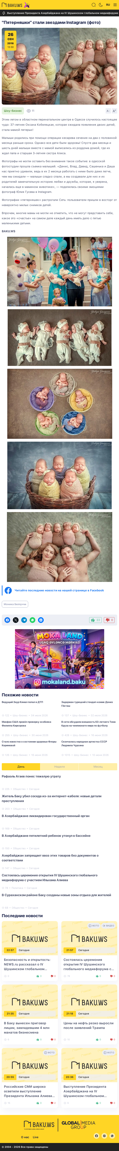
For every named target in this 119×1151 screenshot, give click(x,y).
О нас (25, 1137)
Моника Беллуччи (15, 604)
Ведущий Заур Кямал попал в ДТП (22, 702)
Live (35, 1137)
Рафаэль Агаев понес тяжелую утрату (31, 776)
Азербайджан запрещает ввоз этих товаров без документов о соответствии (50, 858)
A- (108, 110)
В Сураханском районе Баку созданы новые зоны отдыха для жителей (56, 895)
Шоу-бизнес (13, 110)
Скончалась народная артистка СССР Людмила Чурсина (84, 743)
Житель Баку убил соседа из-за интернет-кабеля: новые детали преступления (52, 798)
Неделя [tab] (59, 766)
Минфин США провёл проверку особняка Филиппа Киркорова (26, 723)
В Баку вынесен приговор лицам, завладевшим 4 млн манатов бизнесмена (26, 1027)
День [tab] (21, 766)
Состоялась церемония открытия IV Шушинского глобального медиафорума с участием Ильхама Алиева (49, 877)
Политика (17, 888)
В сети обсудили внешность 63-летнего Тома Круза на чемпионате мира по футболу (88, 723)
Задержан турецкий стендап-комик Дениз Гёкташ (87, 704)
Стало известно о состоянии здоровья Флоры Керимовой (29, 743)
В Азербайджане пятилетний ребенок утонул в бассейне (46, 835)
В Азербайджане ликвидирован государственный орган (46, 816)
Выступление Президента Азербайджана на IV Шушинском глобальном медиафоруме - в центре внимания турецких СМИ (85, 1096)
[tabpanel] (59, 842)
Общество (19, 789)
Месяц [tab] (98, 766)
